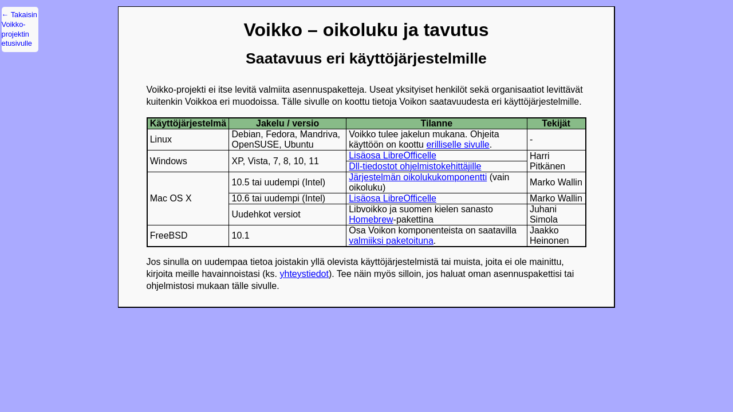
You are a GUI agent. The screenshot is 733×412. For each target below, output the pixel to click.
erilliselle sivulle (457, 144)
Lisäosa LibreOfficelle (392, 155)
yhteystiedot (303, 274)
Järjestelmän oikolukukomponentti (418, 177)
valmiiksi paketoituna (391, 240)
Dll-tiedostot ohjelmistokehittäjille (415, 166)
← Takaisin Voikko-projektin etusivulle (19, 28)
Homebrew (371, 219)
